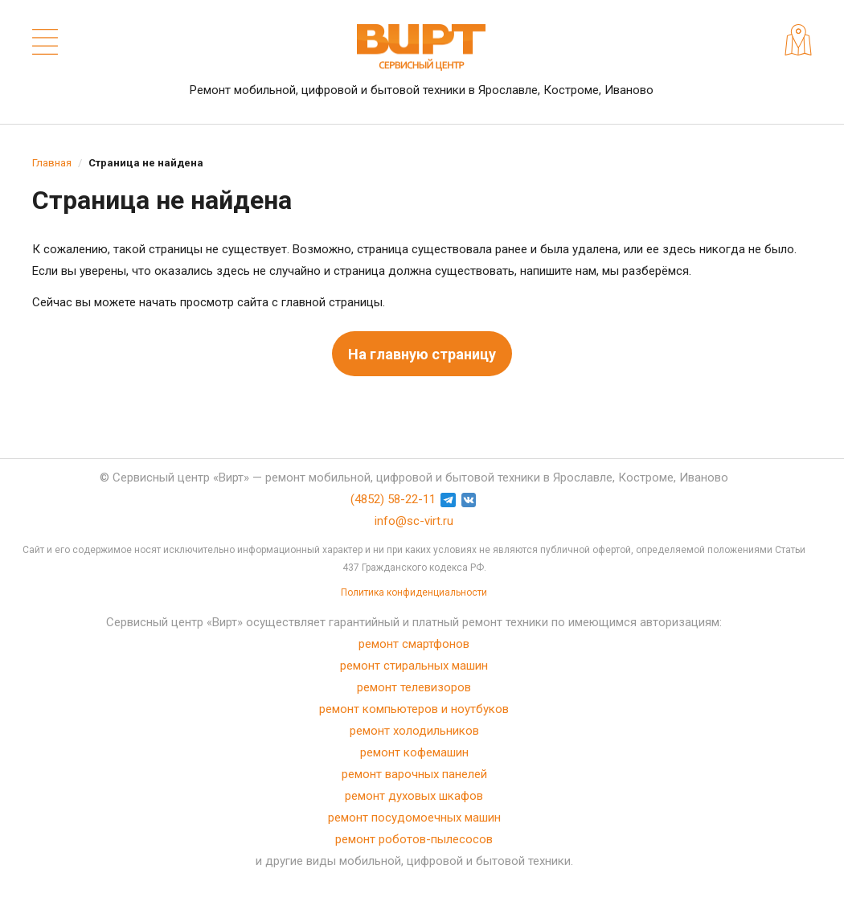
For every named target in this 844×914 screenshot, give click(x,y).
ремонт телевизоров (414, 687)
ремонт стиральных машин (414, 665)
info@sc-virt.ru (414, 521)
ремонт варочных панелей (414, 774)
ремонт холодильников (414, 730)
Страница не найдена (145, 163)
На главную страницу (422, 354)
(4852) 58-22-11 (393, 499)
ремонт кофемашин (414, 752)
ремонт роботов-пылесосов (414, 839)
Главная (52, 163)
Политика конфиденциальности (414, 592)
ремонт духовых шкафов (414, 796)
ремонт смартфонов (413, 644)
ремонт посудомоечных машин (414, 817)
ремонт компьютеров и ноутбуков (414, 709)
